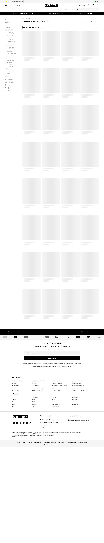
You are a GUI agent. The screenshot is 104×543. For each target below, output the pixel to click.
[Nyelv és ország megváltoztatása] (97, 1)
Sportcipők (33, 18)
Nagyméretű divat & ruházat (59, 438)
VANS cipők (15, 438)
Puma (33, 449)
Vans (53, 452)
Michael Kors (55, 447)
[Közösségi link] (14, 523)
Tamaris (14, 449)
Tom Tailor (74, 449)
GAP (13, 447)
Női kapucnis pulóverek (37, 438)
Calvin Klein (75, 447)
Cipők (27, 18)
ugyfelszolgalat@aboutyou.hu (66, 365)
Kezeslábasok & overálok (78, 435)
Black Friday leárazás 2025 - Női (80, 440)
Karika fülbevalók (76, 433)
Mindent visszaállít (44, 27)
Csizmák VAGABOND (77, 431)
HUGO (13, 454)
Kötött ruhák (15, 435)
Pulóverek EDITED (56, 431)
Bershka (54, 449)
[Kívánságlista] (93, 5)
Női (6, 5)
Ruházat (14, 433)
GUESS (34, 454)
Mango (74, 452)
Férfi (11, 5)
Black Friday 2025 (56, 440)
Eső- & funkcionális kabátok (39, 431)
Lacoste (14, 452)
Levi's (33, 456)
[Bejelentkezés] (84, 5)
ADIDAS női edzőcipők (37, 440)
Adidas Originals (56, 454)
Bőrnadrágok (35, 435)
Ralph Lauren (55, 456)
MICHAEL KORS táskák (17, 431)
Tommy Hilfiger (76, 454)
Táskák (34, 433)
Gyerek (18, 5)
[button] (81, 21)
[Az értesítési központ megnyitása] (89, 5)
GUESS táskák (15, 440)
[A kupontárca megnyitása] (80, 5)
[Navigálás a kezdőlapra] (51, 5)
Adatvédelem (77, 363)
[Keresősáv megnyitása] (77, 10)
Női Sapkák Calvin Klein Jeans (59, 435)
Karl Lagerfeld (35, 447)
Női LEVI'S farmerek (57, 433)
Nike (13, 456)
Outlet (8, 1)
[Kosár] (98, 5)
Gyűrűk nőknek (75, 438)
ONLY (33, 452)
